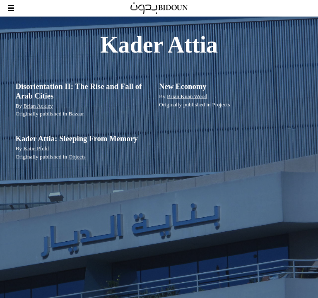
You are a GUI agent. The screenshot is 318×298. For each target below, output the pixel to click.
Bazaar (76, 114)
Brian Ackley (38, 106)
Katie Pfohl (36, 148)
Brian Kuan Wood (187, 96)
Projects (221, 104)
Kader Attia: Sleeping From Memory (76, 138)
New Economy (183, 86)
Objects (77, 157)
